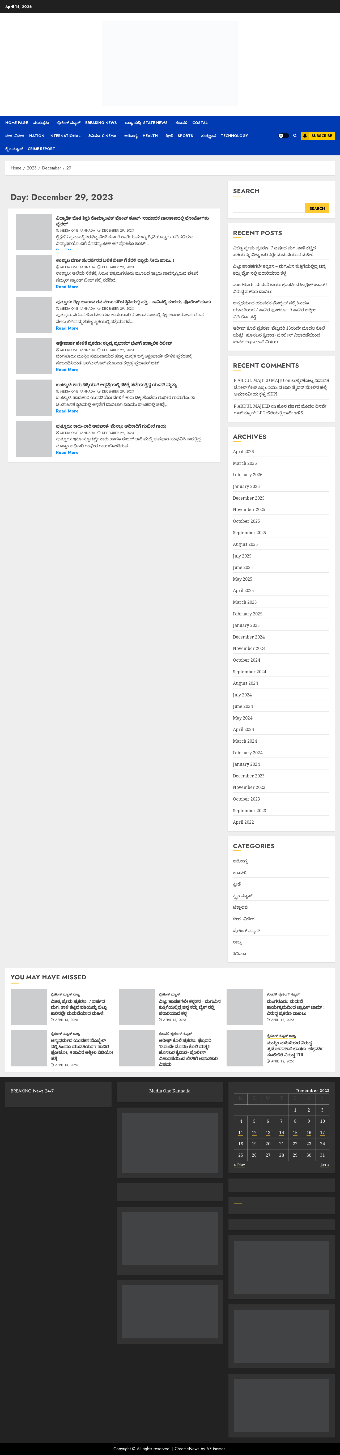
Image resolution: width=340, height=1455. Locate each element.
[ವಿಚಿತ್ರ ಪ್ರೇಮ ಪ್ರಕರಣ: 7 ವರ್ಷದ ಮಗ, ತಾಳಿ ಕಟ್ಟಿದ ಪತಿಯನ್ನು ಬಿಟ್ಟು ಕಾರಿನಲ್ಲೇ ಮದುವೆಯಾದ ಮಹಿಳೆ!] (29, 1007)
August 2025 (245, 544)
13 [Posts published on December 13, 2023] (268, 1132)
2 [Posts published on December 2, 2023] (309, 1110)
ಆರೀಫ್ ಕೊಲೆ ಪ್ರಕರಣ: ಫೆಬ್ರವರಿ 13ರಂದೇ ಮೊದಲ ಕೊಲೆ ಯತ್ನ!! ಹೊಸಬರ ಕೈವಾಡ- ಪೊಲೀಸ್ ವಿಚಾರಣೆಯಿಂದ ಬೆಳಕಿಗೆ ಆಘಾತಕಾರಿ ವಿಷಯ (279, 334)
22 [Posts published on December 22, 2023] (295, 1144)
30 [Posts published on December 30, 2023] (309, 1155)
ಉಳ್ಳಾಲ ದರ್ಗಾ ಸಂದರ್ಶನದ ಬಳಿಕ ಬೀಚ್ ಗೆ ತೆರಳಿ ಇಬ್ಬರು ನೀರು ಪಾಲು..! (115, 260)
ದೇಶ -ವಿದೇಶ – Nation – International (42, 135)
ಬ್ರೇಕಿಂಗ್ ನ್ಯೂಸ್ (246, 930)
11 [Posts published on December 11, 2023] (240, 1132)
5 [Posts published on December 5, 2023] (254, 1121)
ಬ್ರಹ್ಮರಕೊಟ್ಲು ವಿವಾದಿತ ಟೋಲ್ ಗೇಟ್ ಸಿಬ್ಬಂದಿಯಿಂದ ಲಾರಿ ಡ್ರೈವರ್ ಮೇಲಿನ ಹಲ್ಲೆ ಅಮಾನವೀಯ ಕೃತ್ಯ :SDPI (281, 387)
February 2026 (247, 475)
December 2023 (249, 776)
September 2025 (249, 532)
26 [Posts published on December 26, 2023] (254, 1155)
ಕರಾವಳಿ (239, 872)
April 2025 (243, 590)
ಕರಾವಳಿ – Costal (192, 122)
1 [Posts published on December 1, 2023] (295, 1110)
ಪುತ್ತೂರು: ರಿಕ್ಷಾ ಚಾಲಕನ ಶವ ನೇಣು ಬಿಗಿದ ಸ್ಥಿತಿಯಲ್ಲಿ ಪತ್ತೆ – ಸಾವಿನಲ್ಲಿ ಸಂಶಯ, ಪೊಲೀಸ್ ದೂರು (133, 302)
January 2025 (246, 625)
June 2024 (243, 706)
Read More (67, 287)
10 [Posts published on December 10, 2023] (322, 1121)
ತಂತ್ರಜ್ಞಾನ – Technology (224, 135)
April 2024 (243, 729)
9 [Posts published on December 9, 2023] (309, 1121)
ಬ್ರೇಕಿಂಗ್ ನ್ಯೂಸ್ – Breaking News (87, 122)
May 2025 (242, 579)
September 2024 (249, 672)
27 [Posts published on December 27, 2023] (268, 1155)
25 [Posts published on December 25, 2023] (240, 1155)
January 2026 (246, 486)
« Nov (239, 1165)
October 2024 (246, 660)
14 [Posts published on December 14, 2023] (281, 1132)
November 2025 (249, 509)
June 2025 (243, 567)
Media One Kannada (77, 231)
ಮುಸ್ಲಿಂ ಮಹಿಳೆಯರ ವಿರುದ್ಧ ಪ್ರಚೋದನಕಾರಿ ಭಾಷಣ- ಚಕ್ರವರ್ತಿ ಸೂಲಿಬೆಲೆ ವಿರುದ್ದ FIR (295, 1049)
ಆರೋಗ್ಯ (240, 861)
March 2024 (245, 741)
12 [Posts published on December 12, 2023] (254, 1132)
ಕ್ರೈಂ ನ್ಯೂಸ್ (242, 896)
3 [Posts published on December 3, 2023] (322, 1110)
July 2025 (242, 556)
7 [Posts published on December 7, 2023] (281, 1121)
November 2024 (249, 648)
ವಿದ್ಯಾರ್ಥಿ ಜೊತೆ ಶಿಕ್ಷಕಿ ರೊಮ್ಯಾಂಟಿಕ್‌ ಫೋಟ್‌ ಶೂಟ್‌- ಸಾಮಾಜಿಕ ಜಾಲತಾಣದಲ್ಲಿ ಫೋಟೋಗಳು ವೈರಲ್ (132, 221)
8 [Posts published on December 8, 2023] (295, 1121)
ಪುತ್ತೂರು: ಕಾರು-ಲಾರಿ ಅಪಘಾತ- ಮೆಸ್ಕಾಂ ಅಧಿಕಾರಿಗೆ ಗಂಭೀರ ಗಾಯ (111, 426)
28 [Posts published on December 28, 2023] (281, 1155)
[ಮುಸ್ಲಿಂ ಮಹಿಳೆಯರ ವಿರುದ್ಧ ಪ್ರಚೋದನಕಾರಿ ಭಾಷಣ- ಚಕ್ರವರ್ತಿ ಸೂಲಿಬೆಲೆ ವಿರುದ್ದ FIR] (245, 1048)
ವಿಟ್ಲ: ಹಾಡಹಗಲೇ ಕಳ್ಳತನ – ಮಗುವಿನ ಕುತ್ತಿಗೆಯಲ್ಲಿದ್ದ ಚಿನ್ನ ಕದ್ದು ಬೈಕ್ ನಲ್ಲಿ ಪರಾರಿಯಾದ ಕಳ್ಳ (189, 1007)
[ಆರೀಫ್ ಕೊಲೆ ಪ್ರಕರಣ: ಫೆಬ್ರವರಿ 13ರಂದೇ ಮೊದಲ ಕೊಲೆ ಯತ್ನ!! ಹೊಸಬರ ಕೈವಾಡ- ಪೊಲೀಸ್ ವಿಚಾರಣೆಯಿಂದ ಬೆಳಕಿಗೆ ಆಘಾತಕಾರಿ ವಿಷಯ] (137, 1048)
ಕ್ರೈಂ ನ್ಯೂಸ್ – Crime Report (30, 148)
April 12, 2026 (282, 1062)
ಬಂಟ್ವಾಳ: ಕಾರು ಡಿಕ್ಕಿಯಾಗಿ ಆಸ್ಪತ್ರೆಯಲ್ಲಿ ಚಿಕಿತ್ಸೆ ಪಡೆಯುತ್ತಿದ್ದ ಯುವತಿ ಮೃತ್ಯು (116, 385)
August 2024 (245, 683)
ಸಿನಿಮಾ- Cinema (102, 135)
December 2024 (249, 637)
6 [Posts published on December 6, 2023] (268, 1121)
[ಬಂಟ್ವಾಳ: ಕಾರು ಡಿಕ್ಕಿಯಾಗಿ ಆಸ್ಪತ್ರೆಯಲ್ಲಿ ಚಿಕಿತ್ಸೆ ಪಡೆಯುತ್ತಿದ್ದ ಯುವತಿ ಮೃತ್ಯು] (34, 398)
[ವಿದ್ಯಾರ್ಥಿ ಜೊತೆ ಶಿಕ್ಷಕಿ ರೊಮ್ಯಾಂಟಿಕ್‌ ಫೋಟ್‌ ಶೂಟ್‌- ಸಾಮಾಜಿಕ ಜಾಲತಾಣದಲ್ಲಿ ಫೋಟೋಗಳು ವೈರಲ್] (34, 232)
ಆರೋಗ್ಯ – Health (141, 135)
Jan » (325, 1165)
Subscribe (316, 136)
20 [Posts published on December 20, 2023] (268, 1144)
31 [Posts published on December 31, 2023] (322, 1155)
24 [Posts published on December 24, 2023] (322, 1144)
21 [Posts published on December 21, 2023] (281, 1144)
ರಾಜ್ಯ (237, 942)
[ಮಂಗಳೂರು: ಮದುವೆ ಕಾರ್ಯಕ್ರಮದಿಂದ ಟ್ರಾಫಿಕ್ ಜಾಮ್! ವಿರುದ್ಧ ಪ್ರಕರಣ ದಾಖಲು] (245, 1007)
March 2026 (245, 463)
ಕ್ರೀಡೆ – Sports (179, 135)
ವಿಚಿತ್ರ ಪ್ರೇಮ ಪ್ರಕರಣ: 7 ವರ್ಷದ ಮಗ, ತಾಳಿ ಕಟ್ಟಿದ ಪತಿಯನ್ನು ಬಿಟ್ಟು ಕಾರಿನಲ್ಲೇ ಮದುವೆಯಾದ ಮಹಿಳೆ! (274, 251)
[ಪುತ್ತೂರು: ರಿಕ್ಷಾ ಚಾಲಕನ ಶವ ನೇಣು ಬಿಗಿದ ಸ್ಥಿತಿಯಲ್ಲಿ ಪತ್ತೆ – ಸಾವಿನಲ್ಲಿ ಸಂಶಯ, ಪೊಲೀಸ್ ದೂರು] (34, 315)
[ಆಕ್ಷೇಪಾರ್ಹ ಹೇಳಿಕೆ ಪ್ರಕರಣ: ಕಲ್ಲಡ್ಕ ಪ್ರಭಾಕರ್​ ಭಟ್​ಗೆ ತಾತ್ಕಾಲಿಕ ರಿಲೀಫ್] (34, 356)
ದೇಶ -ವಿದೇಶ (243, 919)
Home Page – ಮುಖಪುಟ (27, 122)
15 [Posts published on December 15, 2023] (295, 1132)
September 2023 (249, 811)
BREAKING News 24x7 (32, 1091)
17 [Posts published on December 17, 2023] (322, 1132)
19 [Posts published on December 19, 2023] (254, 1144)
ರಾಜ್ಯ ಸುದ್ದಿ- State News (146, 122)
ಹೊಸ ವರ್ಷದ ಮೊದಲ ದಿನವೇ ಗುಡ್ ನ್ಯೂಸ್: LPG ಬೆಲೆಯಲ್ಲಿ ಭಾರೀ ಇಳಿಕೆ (280, 409)
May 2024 (242, 718)
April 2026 (243, 451)
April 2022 (243, 822)
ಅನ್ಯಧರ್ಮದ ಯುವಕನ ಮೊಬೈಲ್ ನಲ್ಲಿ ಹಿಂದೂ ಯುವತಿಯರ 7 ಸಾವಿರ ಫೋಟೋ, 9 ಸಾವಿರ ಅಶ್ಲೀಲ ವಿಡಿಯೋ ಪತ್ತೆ (274, 309)
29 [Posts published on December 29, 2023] (295, 1155)
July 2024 (242, 695)
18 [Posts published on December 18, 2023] (240, 1144)
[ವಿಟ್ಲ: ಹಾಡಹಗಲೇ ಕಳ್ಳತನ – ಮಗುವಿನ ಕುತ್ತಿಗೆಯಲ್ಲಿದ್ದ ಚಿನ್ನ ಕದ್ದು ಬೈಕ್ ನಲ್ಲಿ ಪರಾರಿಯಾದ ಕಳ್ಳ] (137, 1007)
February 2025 (247, 614)
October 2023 (246, 799)
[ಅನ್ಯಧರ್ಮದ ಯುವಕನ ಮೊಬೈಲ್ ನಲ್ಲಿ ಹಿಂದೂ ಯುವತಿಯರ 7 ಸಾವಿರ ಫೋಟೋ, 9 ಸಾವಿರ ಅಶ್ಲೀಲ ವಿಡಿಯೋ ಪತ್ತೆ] (29, 1048)
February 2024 (247, 753)
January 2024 (246, 764)
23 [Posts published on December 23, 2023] (309, 1144)
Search (246, 190)
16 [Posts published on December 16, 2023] (309, 1132)
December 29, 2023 (118, 231)
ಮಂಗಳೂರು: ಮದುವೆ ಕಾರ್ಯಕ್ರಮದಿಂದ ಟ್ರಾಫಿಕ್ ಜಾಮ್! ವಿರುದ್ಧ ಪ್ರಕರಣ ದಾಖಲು (295, 1007)
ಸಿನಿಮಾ (239, 953)
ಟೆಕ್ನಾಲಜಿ (240, 907)
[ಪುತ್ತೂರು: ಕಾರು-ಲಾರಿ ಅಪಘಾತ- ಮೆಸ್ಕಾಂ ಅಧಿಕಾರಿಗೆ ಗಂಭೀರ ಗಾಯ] (34, 439)
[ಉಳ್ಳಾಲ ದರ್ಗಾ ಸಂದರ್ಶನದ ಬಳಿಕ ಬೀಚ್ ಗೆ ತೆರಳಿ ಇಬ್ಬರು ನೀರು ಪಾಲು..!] (34, 273)
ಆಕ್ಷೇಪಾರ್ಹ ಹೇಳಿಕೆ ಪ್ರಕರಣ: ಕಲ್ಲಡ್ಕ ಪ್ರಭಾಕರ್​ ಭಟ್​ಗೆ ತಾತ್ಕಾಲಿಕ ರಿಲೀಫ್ (114, 343)
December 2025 (249, 498)
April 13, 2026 (66, 1020)
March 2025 (245, 602)
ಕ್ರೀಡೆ (237, 884)
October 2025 (246, 521)
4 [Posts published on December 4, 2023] (241, 1121)
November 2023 (249, 787)
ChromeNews (187, 1449)
